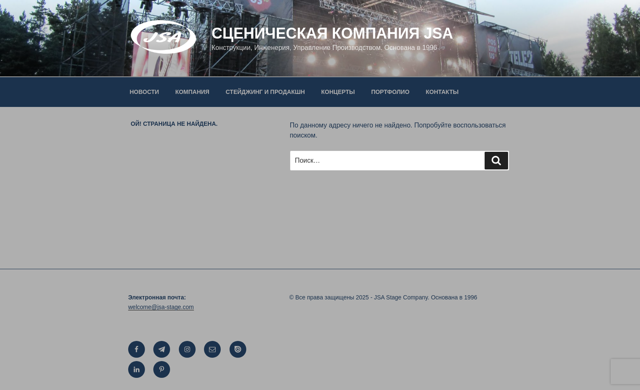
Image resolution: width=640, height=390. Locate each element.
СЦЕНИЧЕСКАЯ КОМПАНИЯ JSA (332, 33)
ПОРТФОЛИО (390, 91)
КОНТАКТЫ (442, 91)
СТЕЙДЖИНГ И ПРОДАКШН (265, 91)
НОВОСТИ (144, 91)
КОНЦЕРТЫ (338, 91)
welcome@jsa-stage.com (161, 307)
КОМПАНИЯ (192, 91)
